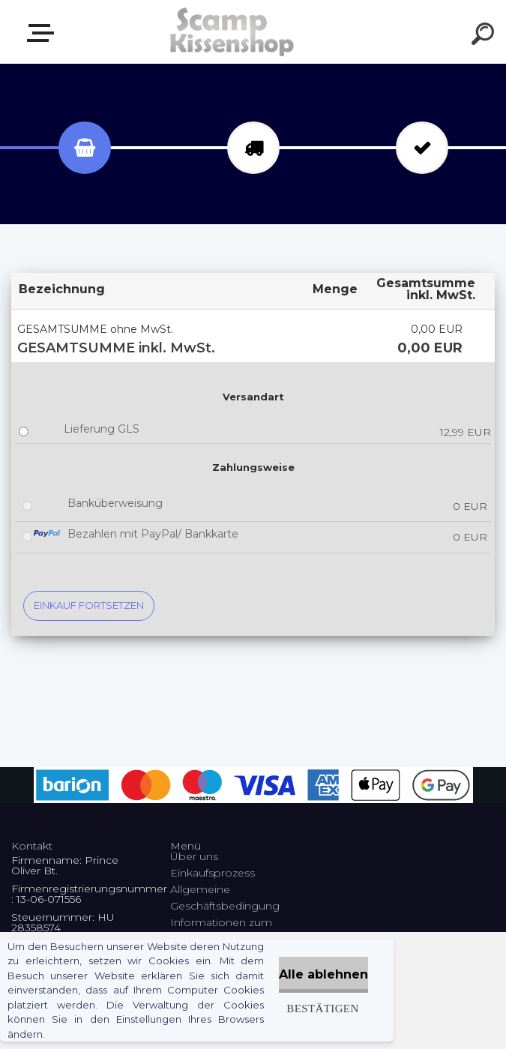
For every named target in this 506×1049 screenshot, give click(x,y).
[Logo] (230, 32)
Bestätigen (322, 1008)
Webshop (43, 33)
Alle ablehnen (323, 974)
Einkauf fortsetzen (89, 605)
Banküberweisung (115, 503)
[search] (485, 36)
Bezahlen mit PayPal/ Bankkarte (152, 534)
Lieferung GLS (101, 429)
